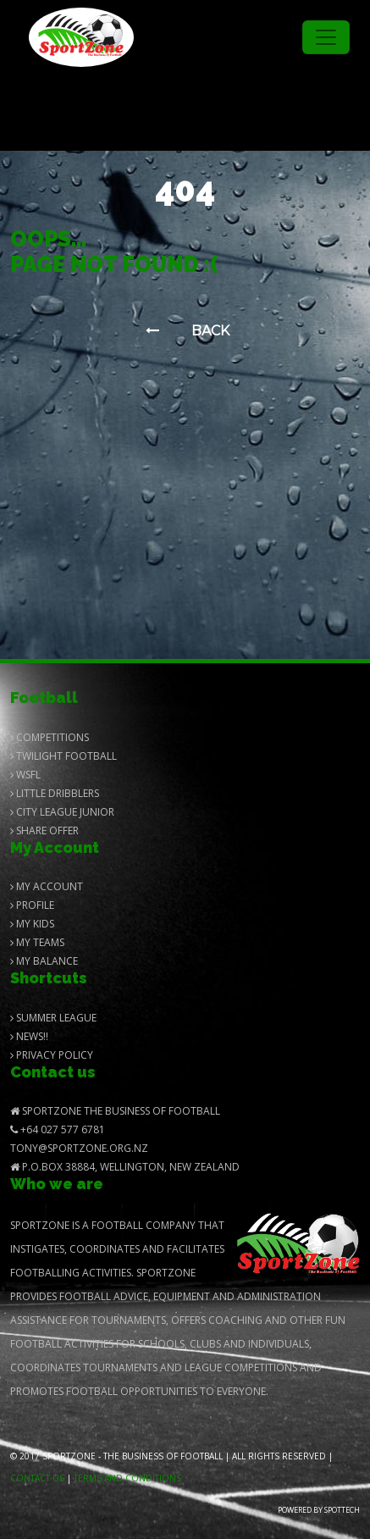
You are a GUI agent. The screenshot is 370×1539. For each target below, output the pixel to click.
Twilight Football (63, 756)
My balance (44, 961)
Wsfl (25, 774)
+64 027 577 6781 (57, 1129)
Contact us (37, 1478)
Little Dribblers (54, 793)
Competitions (49, 737)
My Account (46, 886)
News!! (29, 1036)
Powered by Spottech (319, 1509)
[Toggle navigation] (326, 37)
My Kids (32, 923)
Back (187, 331)
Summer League (53, 1017)
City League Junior (62, 812)
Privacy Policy (51, 1055)
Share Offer (44, 830)
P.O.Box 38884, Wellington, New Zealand (125, 1167)
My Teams (37, 942)
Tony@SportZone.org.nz (79, 1148)
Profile (32, 905)
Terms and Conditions (127, 1478)
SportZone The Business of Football (115, 1111)
